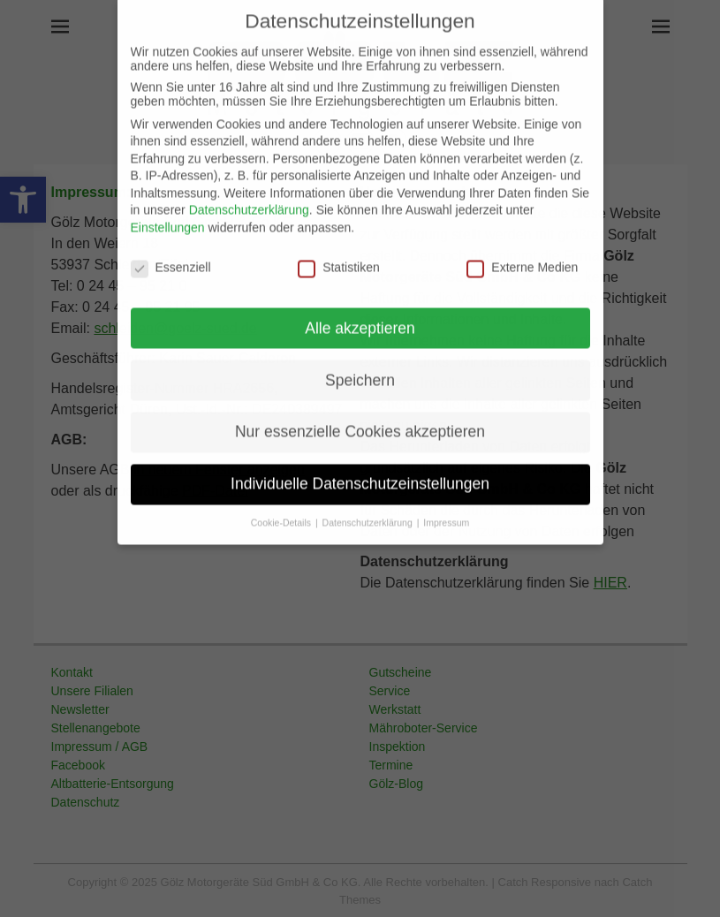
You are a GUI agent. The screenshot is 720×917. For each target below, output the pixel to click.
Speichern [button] (360, 358)
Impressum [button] (446, 501)
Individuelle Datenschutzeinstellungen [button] (360, 462)
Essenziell (171, 246)
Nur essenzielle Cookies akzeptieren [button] (360, 410)
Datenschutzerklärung (249, 188)
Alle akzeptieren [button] (360, 306)
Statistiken (339, 246)
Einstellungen (168, 206)
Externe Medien (522, 246)
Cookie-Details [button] (282, 501)
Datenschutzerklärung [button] (368, 501)
